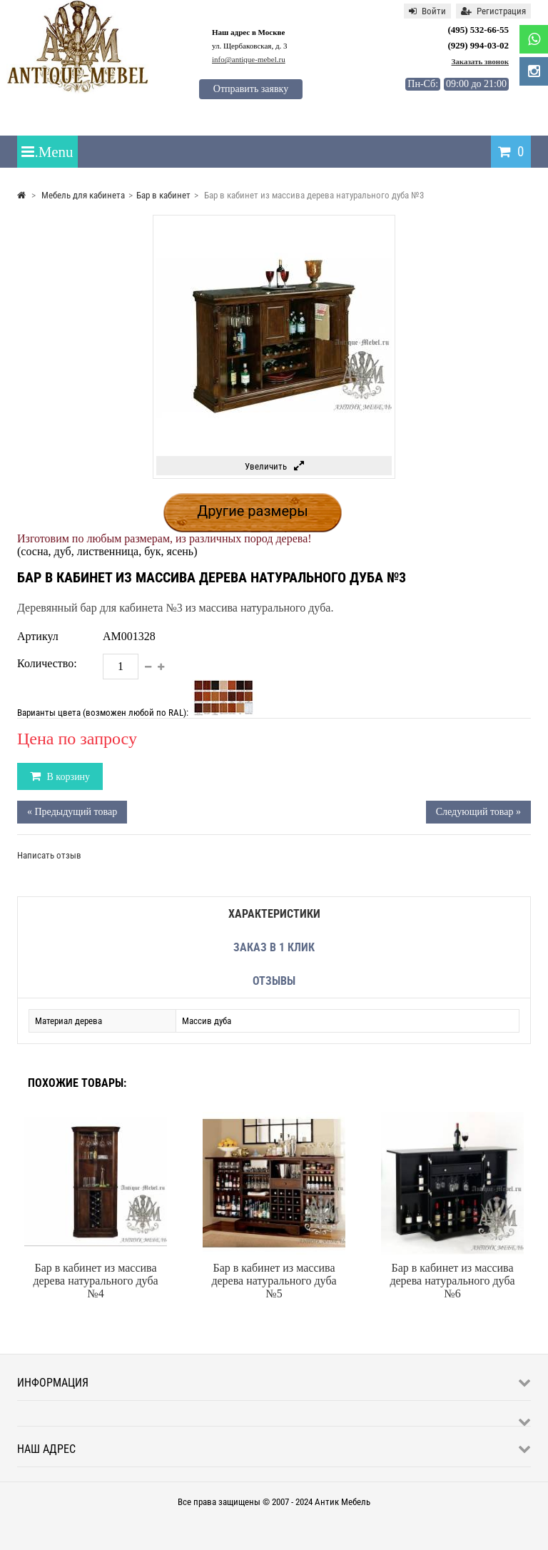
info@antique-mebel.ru (248, 59)
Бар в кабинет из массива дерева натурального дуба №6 (452, 1281)
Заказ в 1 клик (274, 947)
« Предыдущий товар (72, 811)
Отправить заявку (250, 88)
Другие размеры (252, 511)
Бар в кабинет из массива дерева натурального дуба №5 (273, 1281)
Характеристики (274, 914)
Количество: (47, 663)
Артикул (38, 636)
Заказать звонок (480, 61)
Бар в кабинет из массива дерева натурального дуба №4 (95, 1281)
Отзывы (274, 981)
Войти (427, 11)
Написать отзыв (49, 855)
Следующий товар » (478, 811)
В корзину (67, 776)
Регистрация (493, 11)
